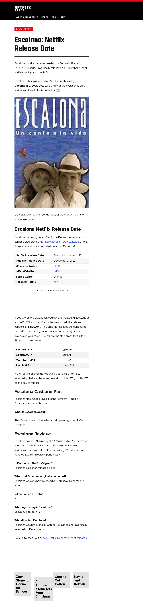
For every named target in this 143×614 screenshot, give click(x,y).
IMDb (57, 271)
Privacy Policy (115, 611)
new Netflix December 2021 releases (65, 537)
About (94, 611)
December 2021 (23, 29)
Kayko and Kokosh (80, 578)
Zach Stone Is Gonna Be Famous (22, 581)
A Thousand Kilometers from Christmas (42, 583)
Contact (103, 611)
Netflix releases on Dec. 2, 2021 (58, 241)
